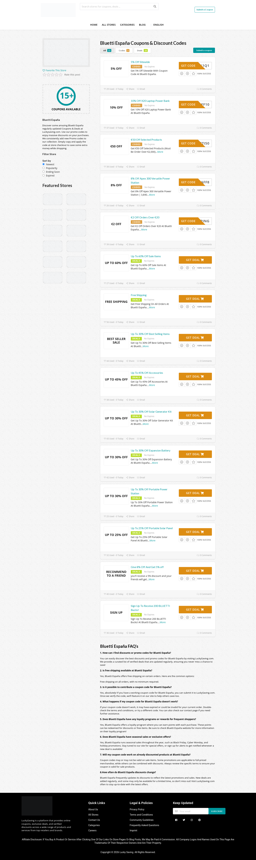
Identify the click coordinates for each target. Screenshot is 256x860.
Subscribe (217, 811)
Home (93, 24)
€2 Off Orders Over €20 (145, 217)
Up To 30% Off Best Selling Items (150, 333)
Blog (142, 24)
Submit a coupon (204, 50)
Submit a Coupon (204, 9)
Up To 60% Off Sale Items (146, 256)
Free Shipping (139, 295)
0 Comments (204, 89)
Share (130, 89)
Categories (127, 24)
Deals (142, 50)
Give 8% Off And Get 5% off (147, 567)
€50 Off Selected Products (146, 139)
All (107, 50)
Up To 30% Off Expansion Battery (150, 450)
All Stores (109, 24)
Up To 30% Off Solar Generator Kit (151, 411)
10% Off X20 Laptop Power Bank (150, 100)
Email (141, 89)
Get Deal (195, 260)
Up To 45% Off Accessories (147, 372)
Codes (124, 50)
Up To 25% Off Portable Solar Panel (152, 528)
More (160, 151)
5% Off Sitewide (140, 61)
